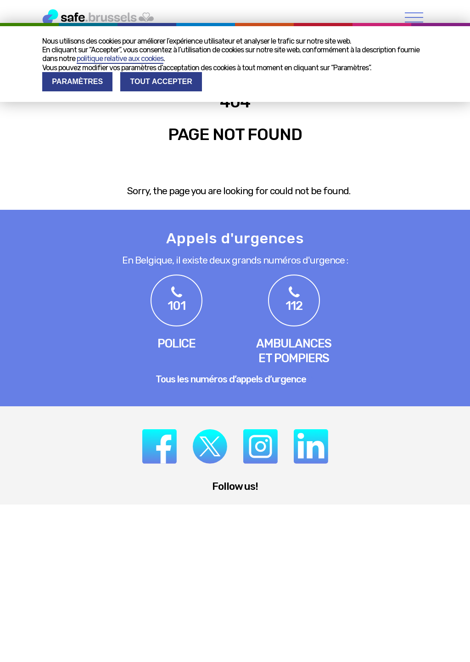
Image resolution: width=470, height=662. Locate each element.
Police (176, 343)
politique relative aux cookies (120, 58)
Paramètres (77, 81)
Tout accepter (161, 81)
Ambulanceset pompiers (293, 351)
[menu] (414, 17)
